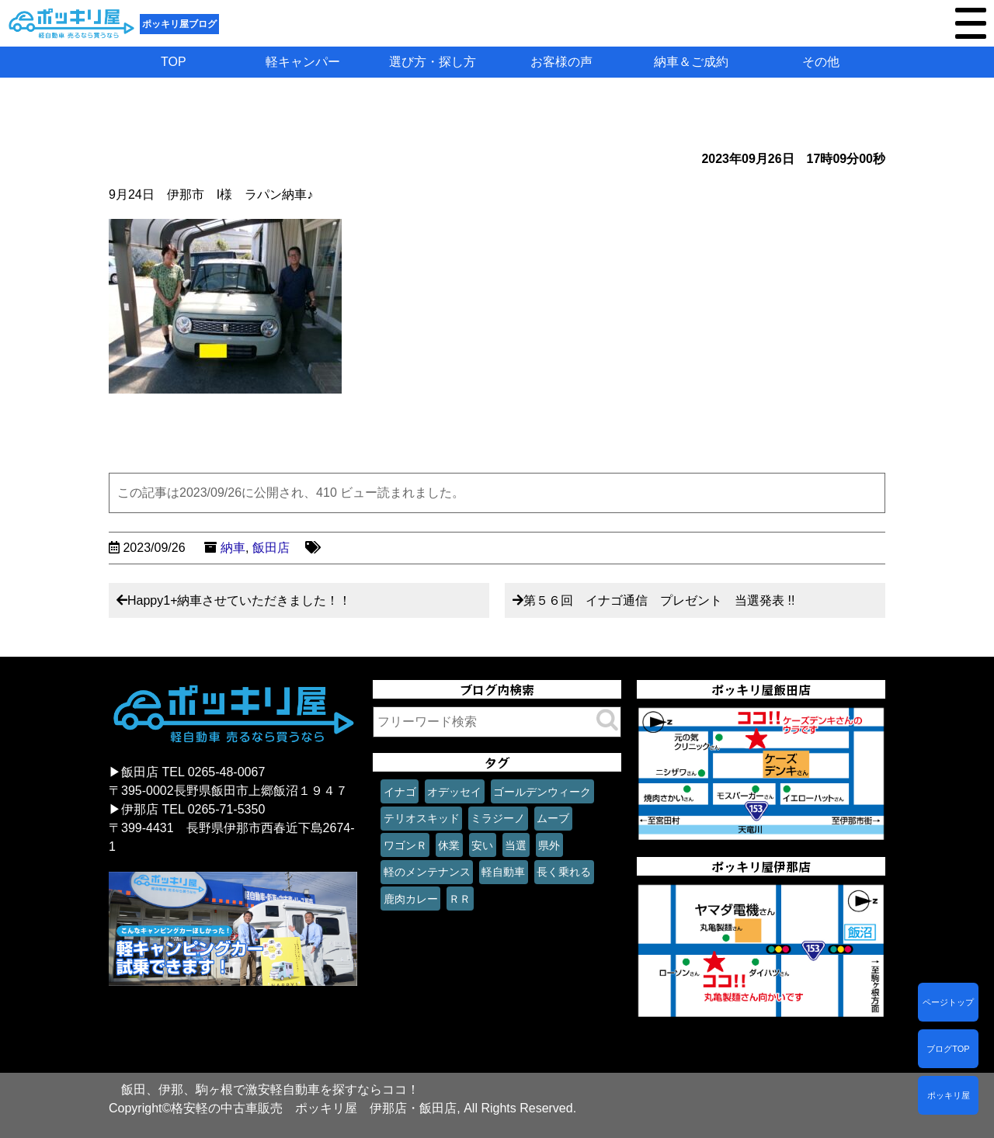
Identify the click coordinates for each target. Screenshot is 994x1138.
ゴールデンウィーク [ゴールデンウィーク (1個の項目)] (542, 792)
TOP (173, 61)
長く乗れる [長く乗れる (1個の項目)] (564, 872)
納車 (233, 547)
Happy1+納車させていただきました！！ (239, 600)
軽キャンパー (303, 61)
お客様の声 (561, 61)
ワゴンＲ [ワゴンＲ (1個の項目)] (405, 845)
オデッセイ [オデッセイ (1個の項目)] (454, 792)
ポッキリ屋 (948, 1095)
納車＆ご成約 (691, 61)
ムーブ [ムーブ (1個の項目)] (553, 818)
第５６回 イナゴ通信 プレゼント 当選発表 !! (658, 600)
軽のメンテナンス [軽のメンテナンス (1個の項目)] (427, 872)
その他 (820, 61)
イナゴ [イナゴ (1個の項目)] (400, 792)
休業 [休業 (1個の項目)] (449, 845)
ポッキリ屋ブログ (179, 24)
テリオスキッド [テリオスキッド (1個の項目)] (422, 818)
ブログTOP (947, 1048)
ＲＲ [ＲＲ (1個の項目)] (460, 899)
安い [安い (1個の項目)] (482, 845)
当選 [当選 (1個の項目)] (516, 845)
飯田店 (271, 547)
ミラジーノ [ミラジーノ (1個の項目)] (498, 818)
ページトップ (948, 1002)
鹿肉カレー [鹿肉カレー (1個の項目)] (411, 899)
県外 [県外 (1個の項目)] (549, 845)
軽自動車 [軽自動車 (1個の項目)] (503, 872)
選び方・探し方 (432, 61)
